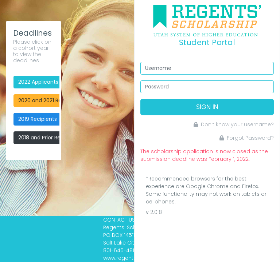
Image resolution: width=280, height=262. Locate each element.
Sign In (207, 107)
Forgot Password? (246, 138)
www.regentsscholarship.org (140, 258)
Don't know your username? (234, 124)
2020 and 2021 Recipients (50, 100)
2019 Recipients (37, 119)
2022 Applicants (38, 82)
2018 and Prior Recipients (49, 137)
